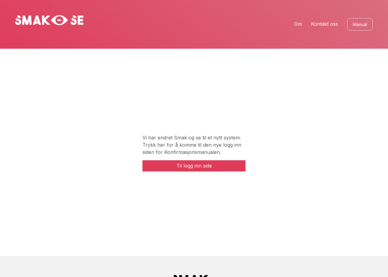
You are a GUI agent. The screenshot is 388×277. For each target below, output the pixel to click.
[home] (49, 20)
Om (298, 24)
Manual (360, 24)
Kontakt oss (324, 24)
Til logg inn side (194, 166)
